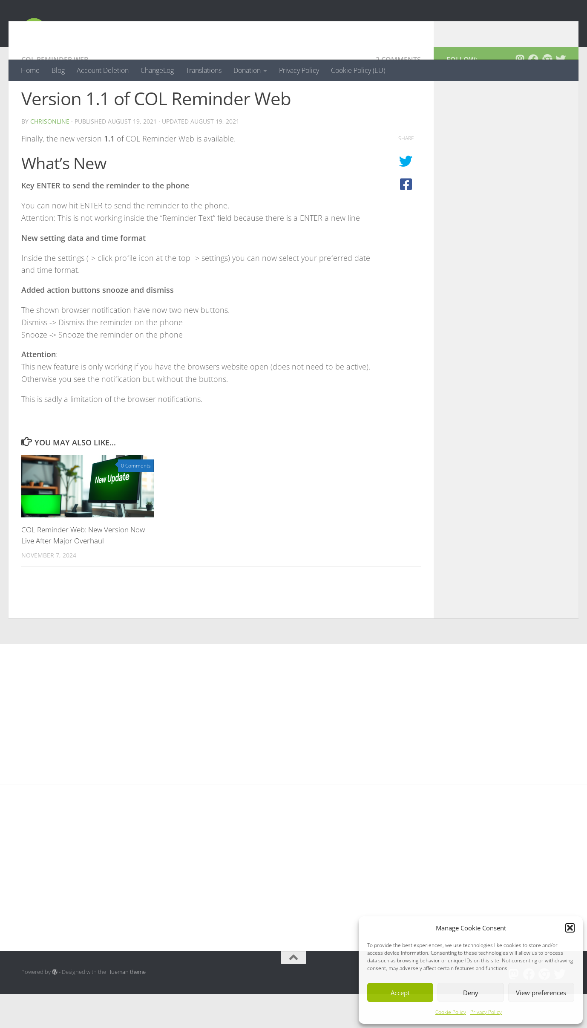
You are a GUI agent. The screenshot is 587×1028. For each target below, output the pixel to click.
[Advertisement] (506, 279)
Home (30, 70)
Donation (247, 70)
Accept (400, 992)
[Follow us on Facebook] (533, 93)
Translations (204, 70)
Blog (58, 70)
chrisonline (49, 155)
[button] (570, 928)
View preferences (541, 992)
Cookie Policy (450, 1012)
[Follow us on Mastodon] (520, 93)
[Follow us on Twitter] (560, 93)
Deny (470, 992)
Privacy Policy (486, 1012)
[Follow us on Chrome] (547, 93)
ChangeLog (157, 70)
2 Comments (398, 93)
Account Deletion (103, 70)
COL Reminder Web (55, 93)
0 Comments (136, 499)
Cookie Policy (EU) (358, 70)
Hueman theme (126, 1006)
